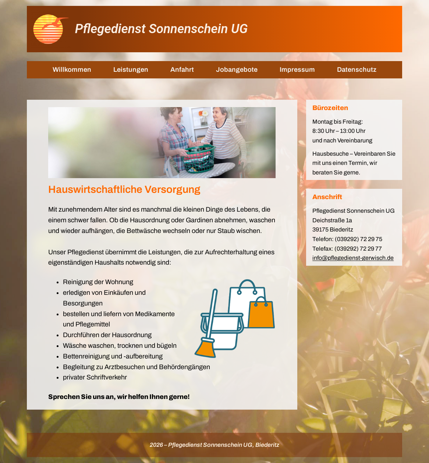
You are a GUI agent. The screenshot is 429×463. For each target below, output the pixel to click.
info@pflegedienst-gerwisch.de (353, 258)
